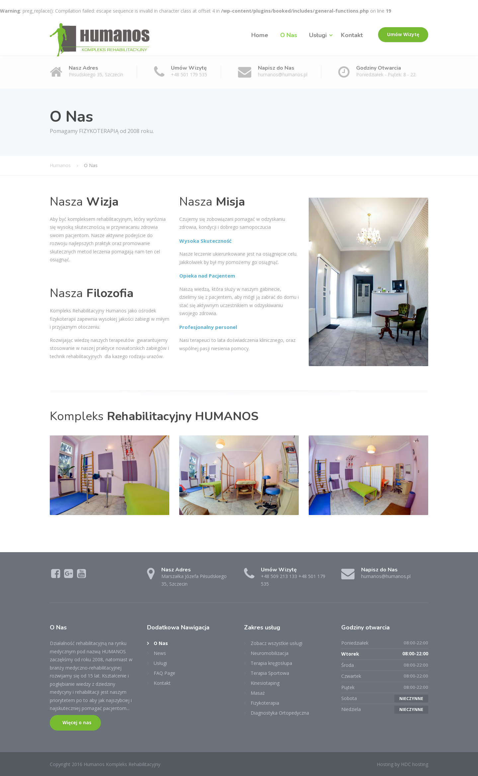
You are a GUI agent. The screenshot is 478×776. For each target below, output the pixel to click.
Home (259, 35)
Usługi (318, 35)
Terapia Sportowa (270, 673)
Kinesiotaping (265, 683)
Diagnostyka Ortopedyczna (280, 713)
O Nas (288, 35)
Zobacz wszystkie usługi (276, 643)
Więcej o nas (76, 723)
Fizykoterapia (265, 703)
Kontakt (352, 35)
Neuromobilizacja (269, 653)
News (160, 653)
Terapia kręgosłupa (271, 663)
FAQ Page (164, 673)
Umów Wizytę (403, 34)
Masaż (258, 693)
